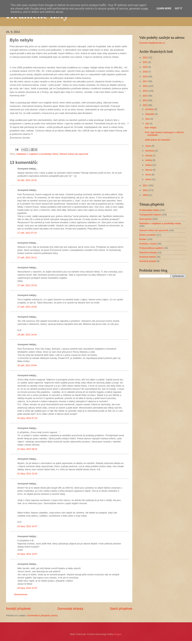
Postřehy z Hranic (148, 243)
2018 (145, 76)
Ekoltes (143, 239)
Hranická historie (147, 257)
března (149, 170)
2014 (145, 95)
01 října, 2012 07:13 (27, 418)
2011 (145, 185)
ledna (148, 179)
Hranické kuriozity (148, 252)
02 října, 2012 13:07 (27, 554)
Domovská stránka (70, 608)
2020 (145, 67)
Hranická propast (147, 261)
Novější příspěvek (18, 608)
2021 (145, 62)
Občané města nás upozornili (73, 154)
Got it (178, 8)
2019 (145, 71)
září (147, 123)
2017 (145, 81)
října (147, 119)
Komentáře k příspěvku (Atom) (43, 615)
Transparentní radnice (150, 214)
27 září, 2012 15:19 (27, 285)
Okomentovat (20, 594)
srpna (148, 146)
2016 (145, 86)
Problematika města (149, 210)
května (149, 160)
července (150, 150)
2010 (145, 190)
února (148, 174)
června (149, 155)
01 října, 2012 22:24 (27, 473)
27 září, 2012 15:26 (27, 306)
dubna (148, 165)
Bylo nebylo (150, 127)
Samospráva (145, 219)
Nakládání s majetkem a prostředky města (37, 154)
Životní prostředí (147, 235)
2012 (145, 105)
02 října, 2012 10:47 (27, 526)
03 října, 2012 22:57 (27, 588)
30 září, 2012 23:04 (27, 365)
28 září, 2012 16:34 (27, 334)
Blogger (117, 634)
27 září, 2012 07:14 (27, 232)
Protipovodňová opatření (151, 248)
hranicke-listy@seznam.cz (152, 42)
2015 (145, 91)
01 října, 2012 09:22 (27, 449)
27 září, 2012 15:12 (27, 257)
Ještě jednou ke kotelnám (157, 139)
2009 (145, 195)
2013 (145, 100)
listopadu (150, 114)
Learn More (163, 8)
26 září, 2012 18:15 (27, 180)
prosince (149, 109)
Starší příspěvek (121, 608)
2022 (145, 57)
